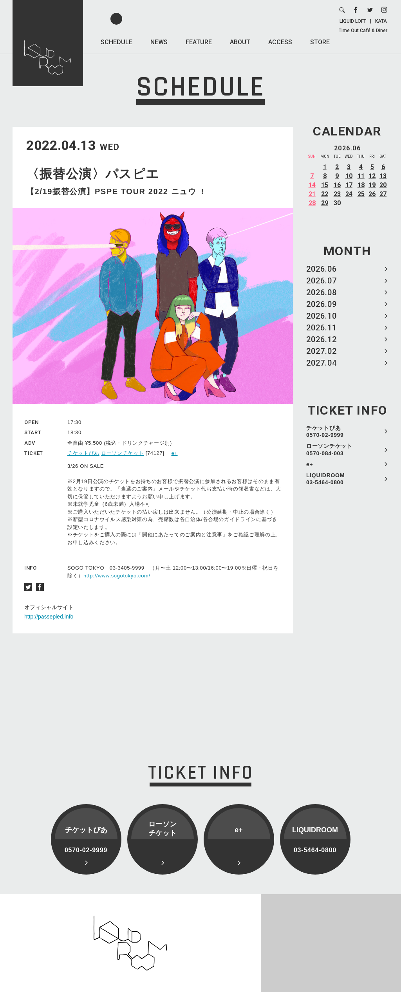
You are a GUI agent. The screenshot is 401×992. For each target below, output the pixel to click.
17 (348, 185)
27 (383, 194)
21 (312, 194)
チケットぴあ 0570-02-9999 (325, 431)
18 (361, 185)
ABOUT (240, 42)
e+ (309, 464)
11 (361, 176)
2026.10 (321, 316)
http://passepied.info (48, 616)
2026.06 (321, 269)
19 (372, 185)
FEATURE (199, 42)
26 (372, 194)
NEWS (159, 42)
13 (383, 176)
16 (337, 185)
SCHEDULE (116, 42)
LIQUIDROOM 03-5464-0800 (325, 478)
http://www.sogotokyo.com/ (118, 576)
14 (312, 185)
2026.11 (321, 328)
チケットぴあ (83, 453)
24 (348, 194)
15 (324, 185)
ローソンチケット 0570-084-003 (329, 449)
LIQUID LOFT (353, 21)
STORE (320, 42)
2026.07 (321, 281)
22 (324, 194)
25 (361, 194)
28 (312, 203)
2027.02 (321, 351)
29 (324, 203)
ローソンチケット (122, 453)
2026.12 (321, 339)
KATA (381, 21)
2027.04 (321, 363)
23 (337, 194)
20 (383, 185)
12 (372, 176)
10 (348, 176)
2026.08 (321, 292)
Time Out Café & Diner (363, 30)
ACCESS (280, 42)
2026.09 (321, 304)
